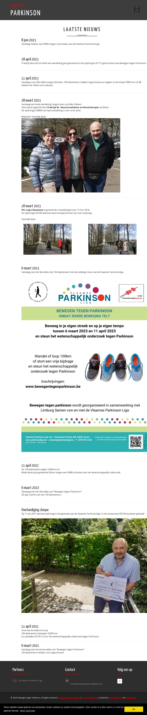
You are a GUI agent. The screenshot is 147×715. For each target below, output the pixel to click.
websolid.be (131, 697)
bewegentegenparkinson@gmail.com (87, 684)
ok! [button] (133, 709)
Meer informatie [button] (27, 711)
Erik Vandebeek (115, 697)
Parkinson (26, 10)
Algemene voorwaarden (69, 697)
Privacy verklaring (89, 697)
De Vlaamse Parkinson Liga (27, 680)
